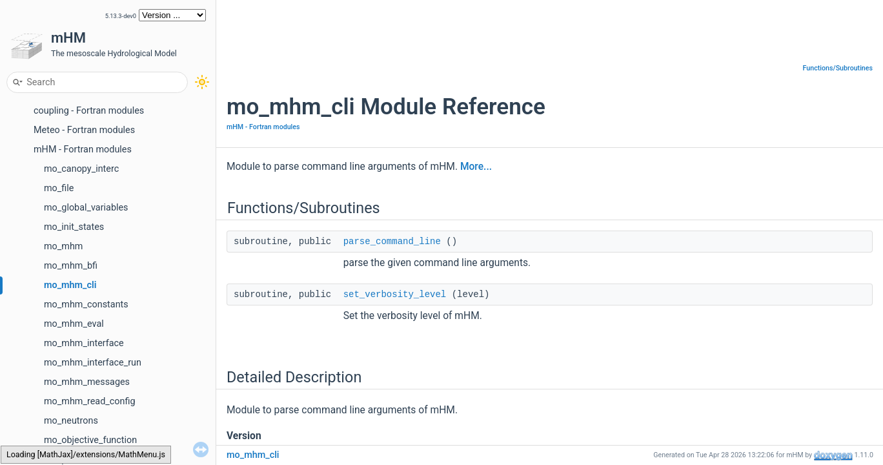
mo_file (59, 188)
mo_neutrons (71, 420)
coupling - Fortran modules (89, 110)
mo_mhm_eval (74, 323)
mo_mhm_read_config (90, 401)
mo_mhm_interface (84, 343)
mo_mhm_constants (86, 304)
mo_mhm (63, 246)
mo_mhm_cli (70, 285)
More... (476, 166)
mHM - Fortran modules (83, 149)
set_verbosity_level (395, 294)
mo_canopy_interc (81, 168)
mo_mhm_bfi (70, 265)
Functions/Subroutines (838, 68)
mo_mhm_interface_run (92, 362)
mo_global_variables (86, 207)
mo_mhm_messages (87, 382)
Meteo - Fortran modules (84, 130)
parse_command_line (392, 241)
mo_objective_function (90, 440)
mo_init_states (74, 227)
